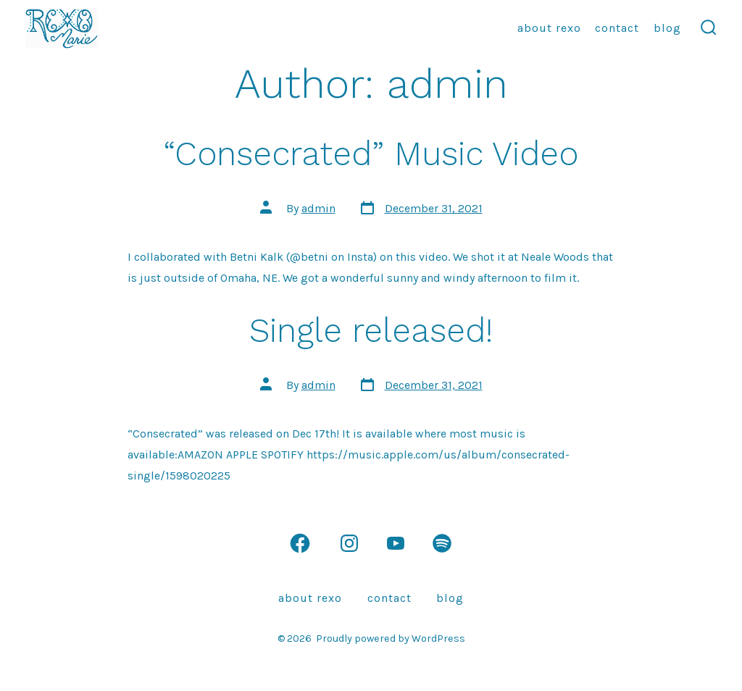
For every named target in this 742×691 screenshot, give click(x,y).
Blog (667, 28)
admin (318, 208)
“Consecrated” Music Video (371, 153)
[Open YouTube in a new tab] (395, 543)
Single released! (371, 330)
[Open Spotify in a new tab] (442, 543)
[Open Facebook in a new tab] (300, 543)
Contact (617, 28)
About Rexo (549, 28)
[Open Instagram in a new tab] (349, 543)
